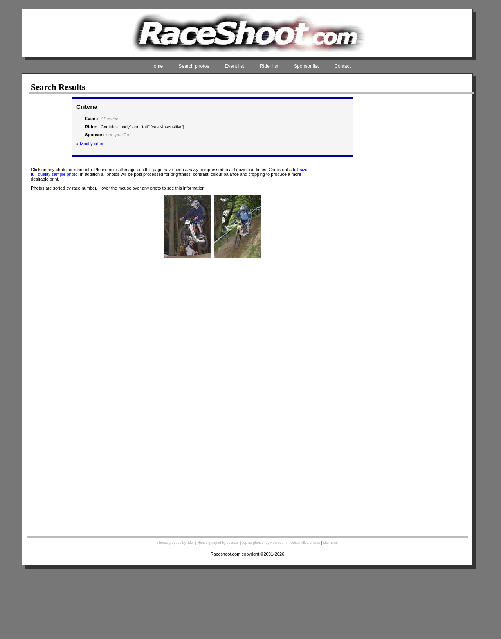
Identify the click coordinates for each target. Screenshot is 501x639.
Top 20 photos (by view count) (264, 543)
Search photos (193, 66)
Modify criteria (93, 143)
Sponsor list (306, 66)
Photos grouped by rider (175, 543)
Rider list (269, 66)
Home (156, 66)
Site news (330, 543)
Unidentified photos (305, 543)
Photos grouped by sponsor (217, 543)
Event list (234, 66)
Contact (342, 66)
